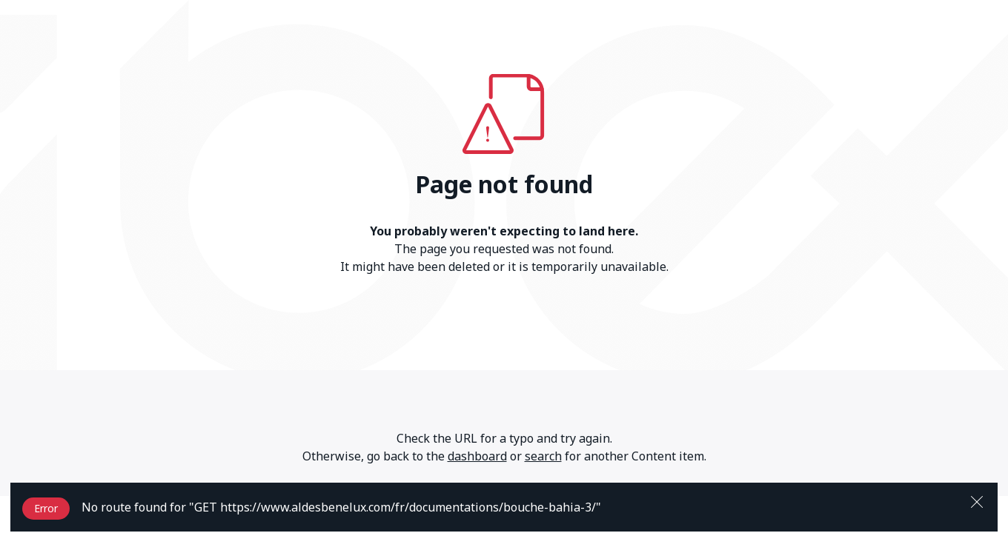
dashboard (477, 456)
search (543, 456)
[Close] (977, 500)
